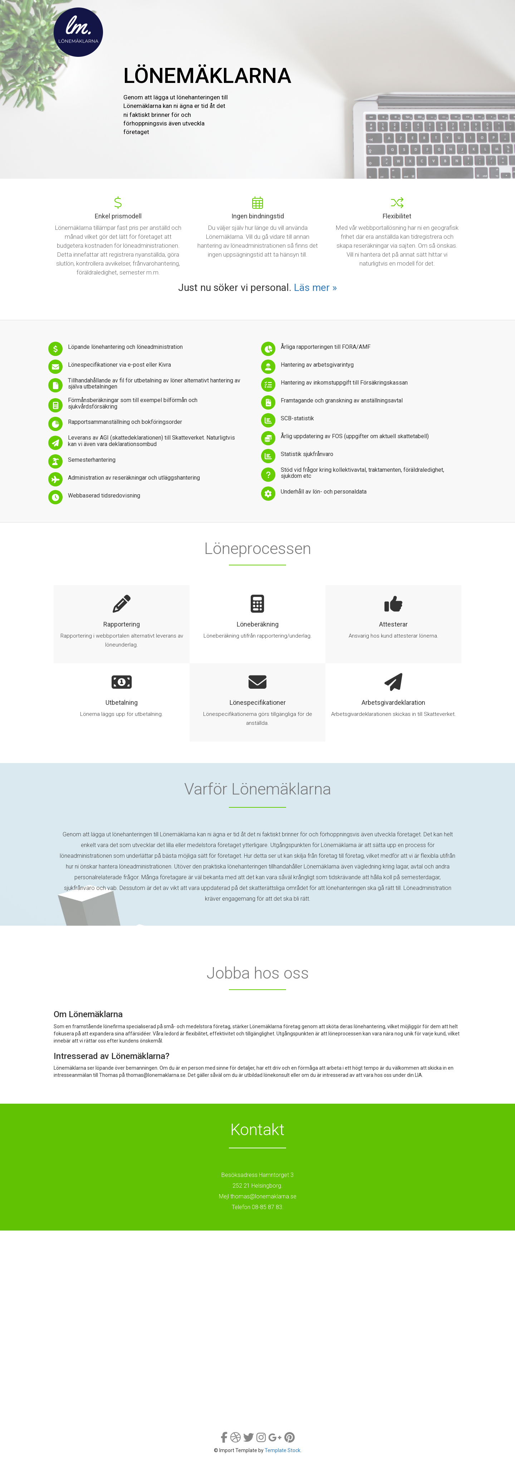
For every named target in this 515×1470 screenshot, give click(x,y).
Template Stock (282, 1450)
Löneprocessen (261, 13)
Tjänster (211, 13)
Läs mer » (315, 287)
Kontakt (413, 13)
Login (446, 13)
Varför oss (314, 13)
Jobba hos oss (366, 13)
